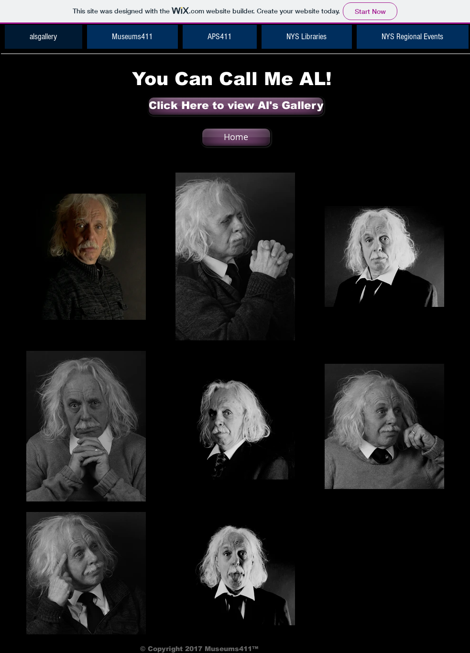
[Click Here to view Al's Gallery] (236, 106)
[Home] (236, 137)
